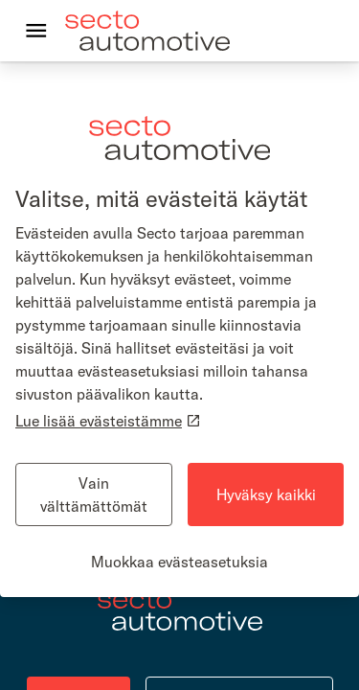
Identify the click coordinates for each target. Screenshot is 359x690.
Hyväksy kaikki (266, 494)
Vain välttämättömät (93, 494)
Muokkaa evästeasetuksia (179, 561)
